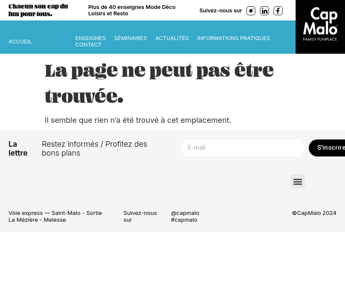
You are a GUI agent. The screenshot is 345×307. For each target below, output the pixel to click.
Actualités (172, 38)
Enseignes (90, 38)
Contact (88, 44)
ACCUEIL (20, 41)
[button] (298, 181)
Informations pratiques (233, 38)
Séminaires (130, 38)
